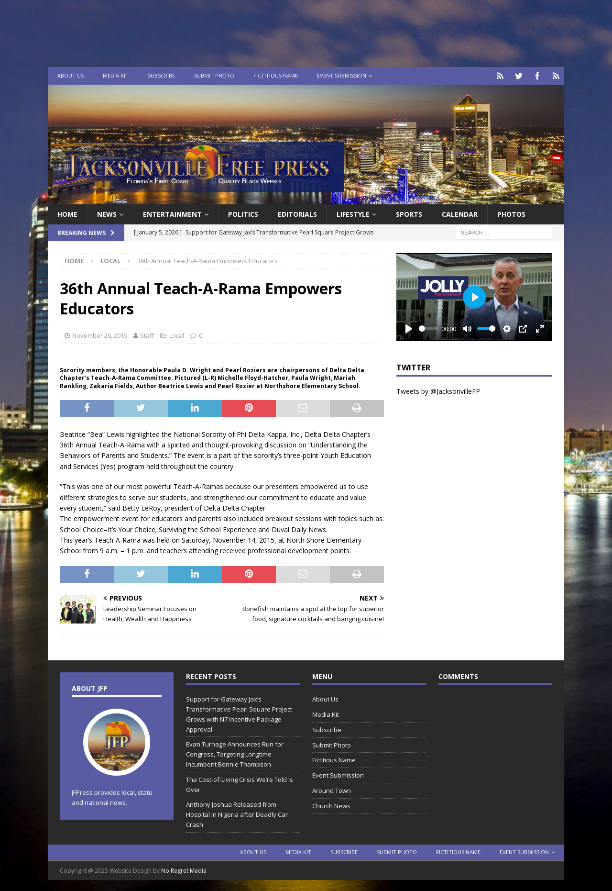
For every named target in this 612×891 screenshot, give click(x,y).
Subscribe (161, 75)
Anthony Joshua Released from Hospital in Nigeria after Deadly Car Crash (237, 813)
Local (176, 334)
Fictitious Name (275, 75)
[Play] (408, 327)
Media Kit (116, 75)
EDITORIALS (297, 213)
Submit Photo (214, 75)
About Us (70, 75)
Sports (409, 213)
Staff (147, 334)
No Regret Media (184, 870)
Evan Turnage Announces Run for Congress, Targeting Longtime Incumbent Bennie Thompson (235, 753)
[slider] (428, 327)
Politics (243, 213)
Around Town (331, 789)
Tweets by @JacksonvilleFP (438, 390)
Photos (511, 213)
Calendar (460, 213)
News (107, 213)
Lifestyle (353, 213)
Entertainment (172, 213)
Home (67, 213)
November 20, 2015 (99, 334)
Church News (331, 805)
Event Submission (341, 75)
